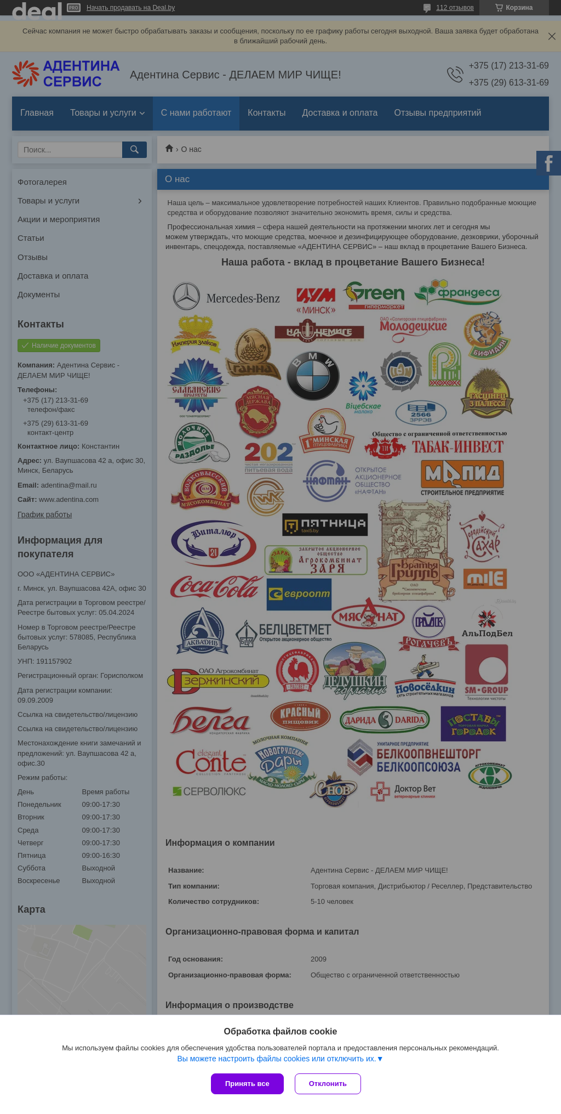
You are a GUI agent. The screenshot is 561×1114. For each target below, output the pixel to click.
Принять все (247, 1083)
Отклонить (328, 1083)
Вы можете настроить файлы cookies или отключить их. (276, 1058)
